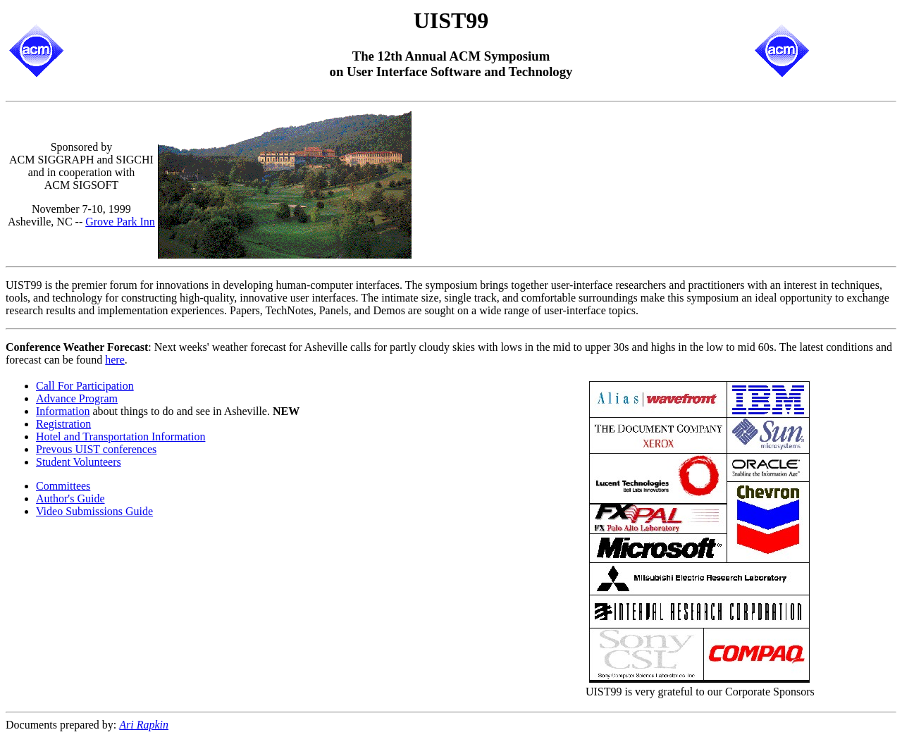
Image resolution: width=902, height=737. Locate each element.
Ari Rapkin (143, 725)
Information (62, 411)
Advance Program (77, 398)
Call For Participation (85, 386)
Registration (63, 424)
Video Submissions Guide (94, 511)
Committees (63, 486)
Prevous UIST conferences (96, 449)
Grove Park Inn (120, 222)
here (115, 360)
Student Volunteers (78, 462)
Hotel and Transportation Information (120, 436)
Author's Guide (70, 498)
